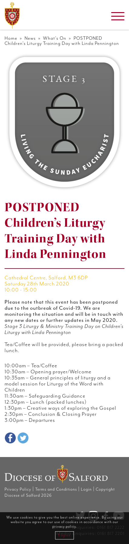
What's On (54, 38)
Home (11, 38)
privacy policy (64, 526)
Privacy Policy (18, 489)
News (30, 38)
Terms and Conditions (56, 489)
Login (86, 489)
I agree (64, 535)
